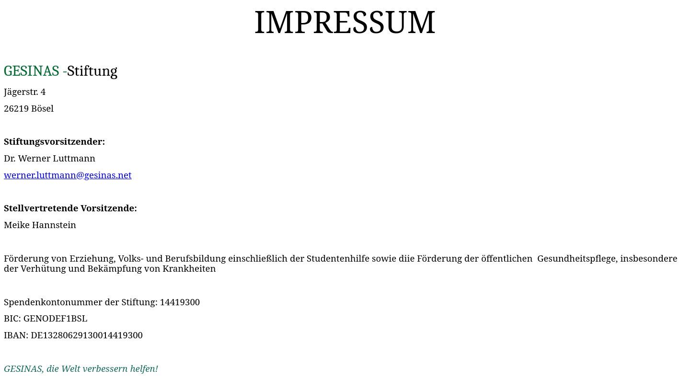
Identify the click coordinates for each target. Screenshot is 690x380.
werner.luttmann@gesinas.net (68, 175)
